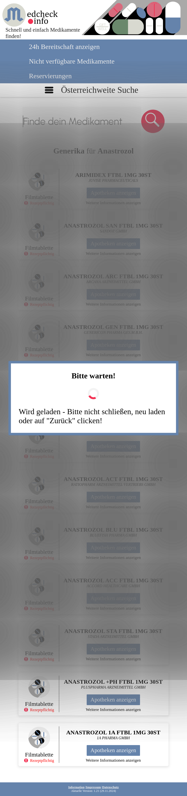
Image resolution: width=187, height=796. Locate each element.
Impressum (93, 787)
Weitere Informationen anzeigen (113, 202)
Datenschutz (110, 787)
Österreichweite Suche (99, 90)
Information (76, 787)
